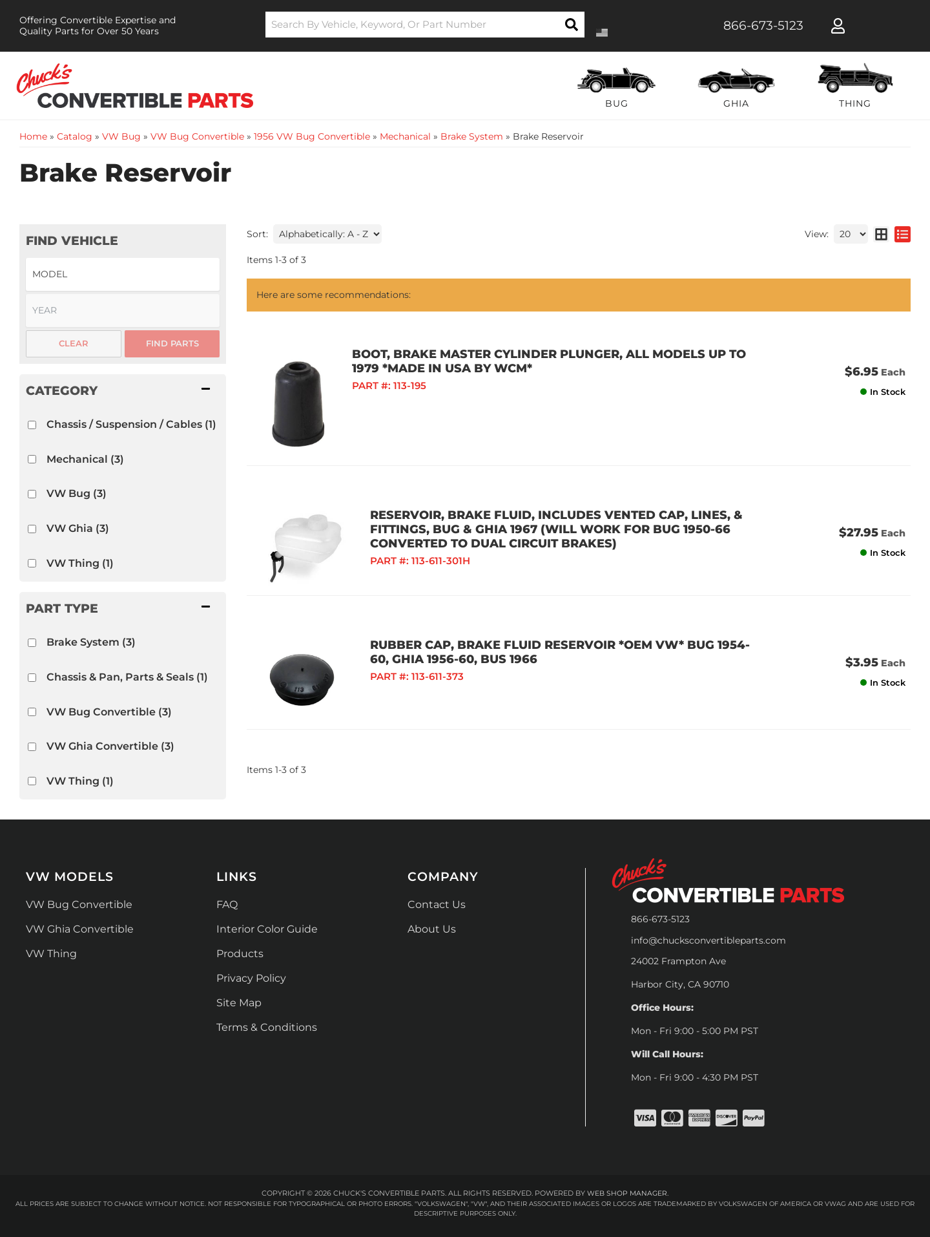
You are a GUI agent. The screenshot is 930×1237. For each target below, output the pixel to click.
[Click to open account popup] (838, 25)
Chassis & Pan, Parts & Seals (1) (127, 677)
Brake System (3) (91, 642)
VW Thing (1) (80, 563)
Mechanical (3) (85, 459)
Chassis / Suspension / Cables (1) (131, 424)
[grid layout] (881, 234)
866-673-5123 (660, 919)
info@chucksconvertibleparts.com (708, 940)
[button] (425, 24)
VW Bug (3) (76, 493)
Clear (73, 343)
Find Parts (172, 343)
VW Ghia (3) (77, 528)
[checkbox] (32, 425)
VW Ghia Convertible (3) (110, 746)
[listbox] (123, 274)
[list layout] (902, 234)
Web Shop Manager (627, 1193)
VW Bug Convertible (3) (109, 712)
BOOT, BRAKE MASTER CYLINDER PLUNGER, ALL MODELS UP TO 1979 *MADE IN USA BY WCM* (555, 361)
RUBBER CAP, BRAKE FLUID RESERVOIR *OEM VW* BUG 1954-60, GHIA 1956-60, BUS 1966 (557, 643)
